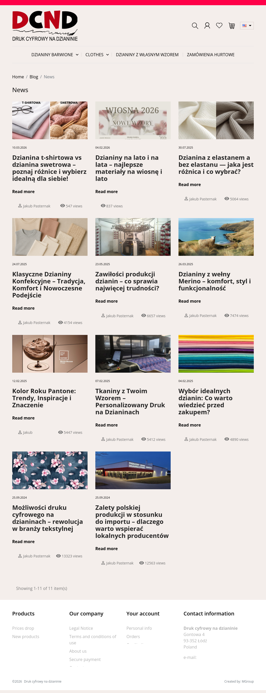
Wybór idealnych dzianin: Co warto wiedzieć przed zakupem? (205, 401)
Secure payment (85, 659)
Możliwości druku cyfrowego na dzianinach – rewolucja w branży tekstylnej (47, 518)
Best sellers (23, 645)
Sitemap (77, 676)
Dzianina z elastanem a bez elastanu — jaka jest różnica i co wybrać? (216, 164)
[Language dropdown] (247, 25)
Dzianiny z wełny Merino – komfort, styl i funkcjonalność (214, 281)
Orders (133, 636)
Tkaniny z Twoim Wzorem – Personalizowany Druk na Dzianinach (130, 401)
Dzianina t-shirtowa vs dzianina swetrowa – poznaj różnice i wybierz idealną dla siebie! (49, 168)
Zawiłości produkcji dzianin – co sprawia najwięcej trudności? (127, 281)
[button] (195, 26)
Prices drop (23, 628)
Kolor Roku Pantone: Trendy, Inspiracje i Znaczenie (44, 397)
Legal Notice (81, 628)
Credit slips (137, 645)
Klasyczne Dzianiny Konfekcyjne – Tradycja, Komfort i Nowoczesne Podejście (48, 284)
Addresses (137, 653)
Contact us (79, 668)
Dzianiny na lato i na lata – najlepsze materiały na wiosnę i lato (128, 168)
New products (25, 636)
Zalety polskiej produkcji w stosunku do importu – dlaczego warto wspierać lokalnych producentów (132, 521)
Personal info (139, 628)
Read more (23, 191)
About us (78, 651)
